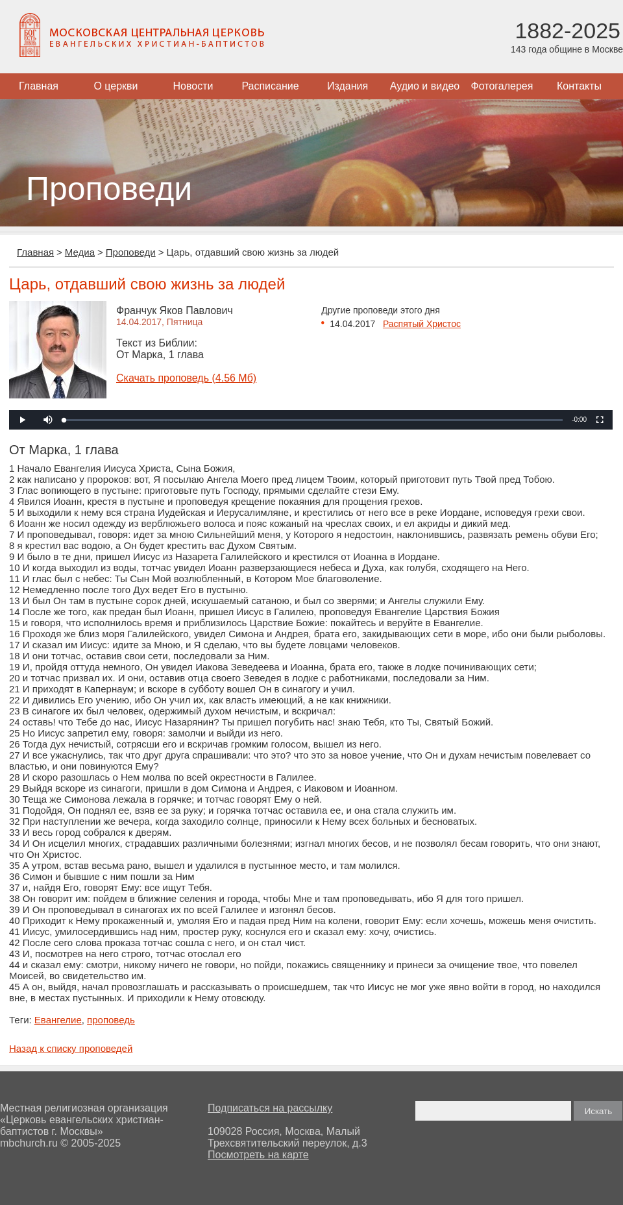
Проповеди (131, 252)
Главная (38, 85)
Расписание (270, 85)
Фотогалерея (502, 85)
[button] (48, 420)
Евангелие (58, 1019)
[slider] (313, 420)
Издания (347, 85)
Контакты (579, 85)
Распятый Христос (422, 324)
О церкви (115, 85)
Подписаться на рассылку (270, 1108)
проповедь (111, 1019)
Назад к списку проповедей (70, 1048)
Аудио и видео (425, 85)
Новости (193, 85)
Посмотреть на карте (258, 1154)
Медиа (80, 252)
